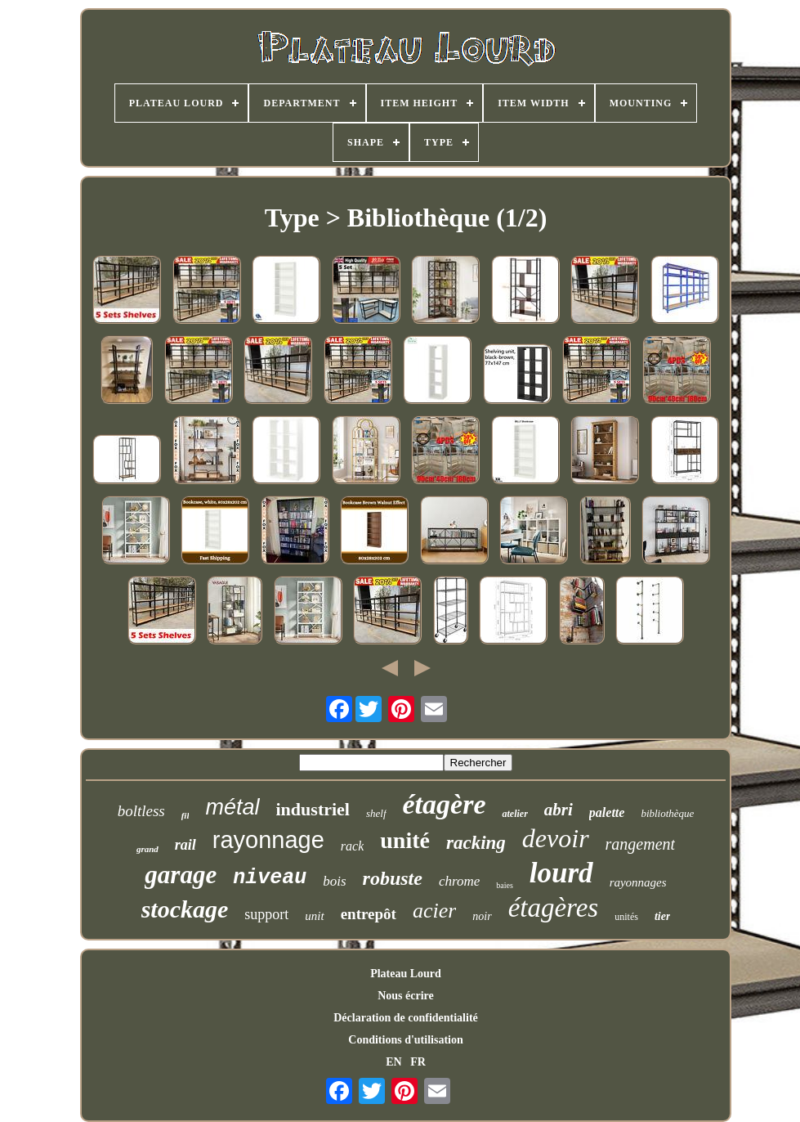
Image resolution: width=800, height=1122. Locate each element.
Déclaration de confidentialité (405, 1018)
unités (626, 916)
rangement (641, 844)
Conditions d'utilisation (405, 1040)
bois (334, 881)
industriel (313, 809)
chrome (459, 881)
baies (504, 885)
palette (607, 812)
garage (181, 874)
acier (434, 910)
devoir (555, 838)
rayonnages (638, 882)
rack (352, 846)
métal (232, 807)
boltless (141, 810)
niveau (269, 878)
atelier (514, 813)
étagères (553, 907)
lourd (561, 873)
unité (405, 840)
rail (185, 845)
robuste (392, 878)
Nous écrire (406, 996)
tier (662, 916)
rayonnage (268, 840)
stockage (185, 908)
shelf (376, 813)
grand (147, 849)
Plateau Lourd (405, 973)
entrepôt (368, 913)
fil (185, 815)
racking (476, 843)
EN (393, 1062)
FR (418, 1062)
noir (481, 916)
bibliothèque (667, 813)
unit (314, 915)
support (266, 914)
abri (558, 809)
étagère (444, 804)
